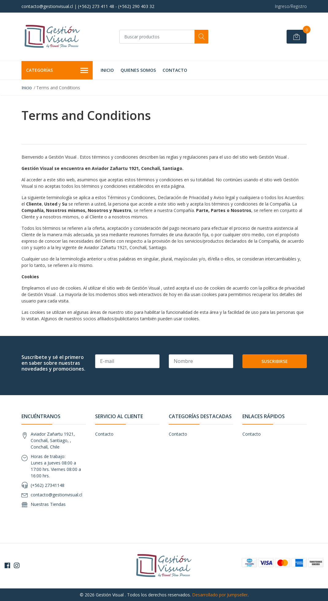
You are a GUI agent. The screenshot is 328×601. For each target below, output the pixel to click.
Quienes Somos (138, 70)
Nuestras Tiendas (48, 504)
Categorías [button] (57, 70)
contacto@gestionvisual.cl (56, 495)
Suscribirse (274, 361)
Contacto (175, 70)
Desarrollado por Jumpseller (220, 595)
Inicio (107, 70)
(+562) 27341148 (47, 485)
